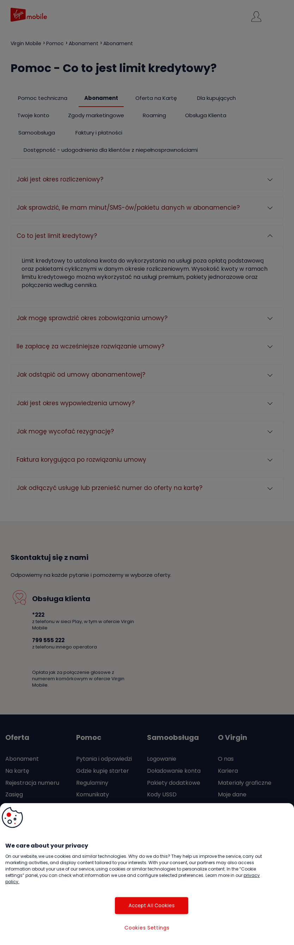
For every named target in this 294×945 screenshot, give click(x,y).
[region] (147, 874)
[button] (12, 817)
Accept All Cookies (147, 905)
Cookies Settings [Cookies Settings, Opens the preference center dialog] (146, 927)
